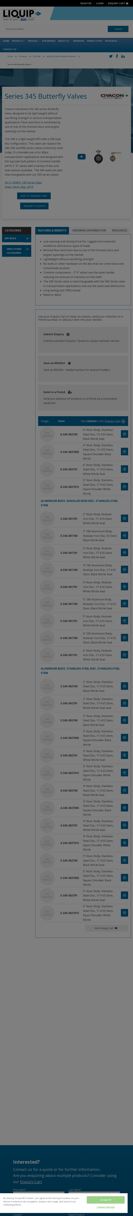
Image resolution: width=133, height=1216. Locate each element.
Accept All (105, 1199)
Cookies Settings (106, 1207)
